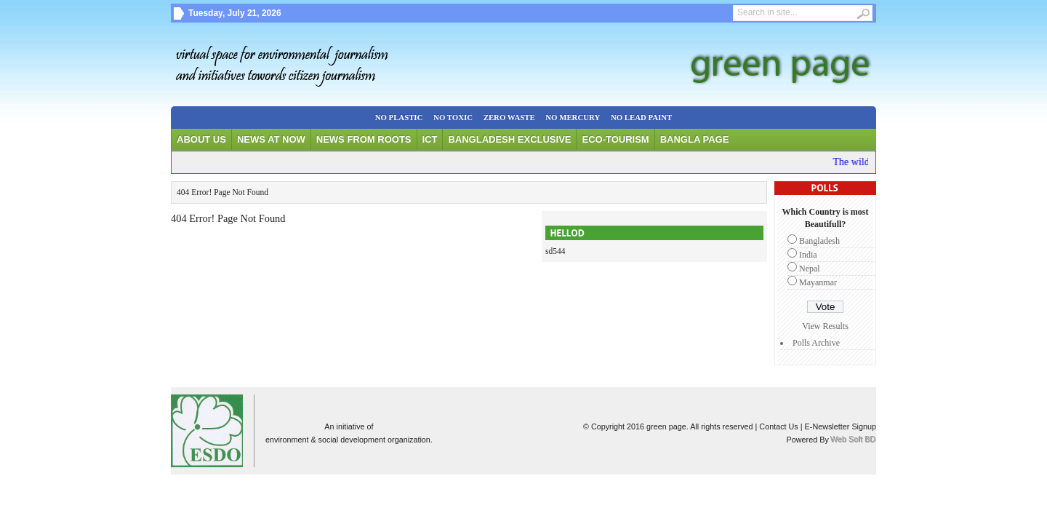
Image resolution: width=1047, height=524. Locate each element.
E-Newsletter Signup (840, 426)
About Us (201, 139)
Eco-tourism (615, 139)
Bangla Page (694, 139)
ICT (430, 139)
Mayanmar (818, 282)
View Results (825, 326)
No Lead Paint (641, 117)
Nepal (809, 268)
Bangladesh (819, 241)
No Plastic (399, 117)
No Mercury (572, 117)
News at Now (271, 139)
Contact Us (778, 426)
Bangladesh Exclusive (509, 139)
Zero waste (509, 117)
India (808, 255)
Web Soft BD (853, 439)
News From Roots (364, 139)
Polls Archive (816, 343)
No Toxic (453, 117)
